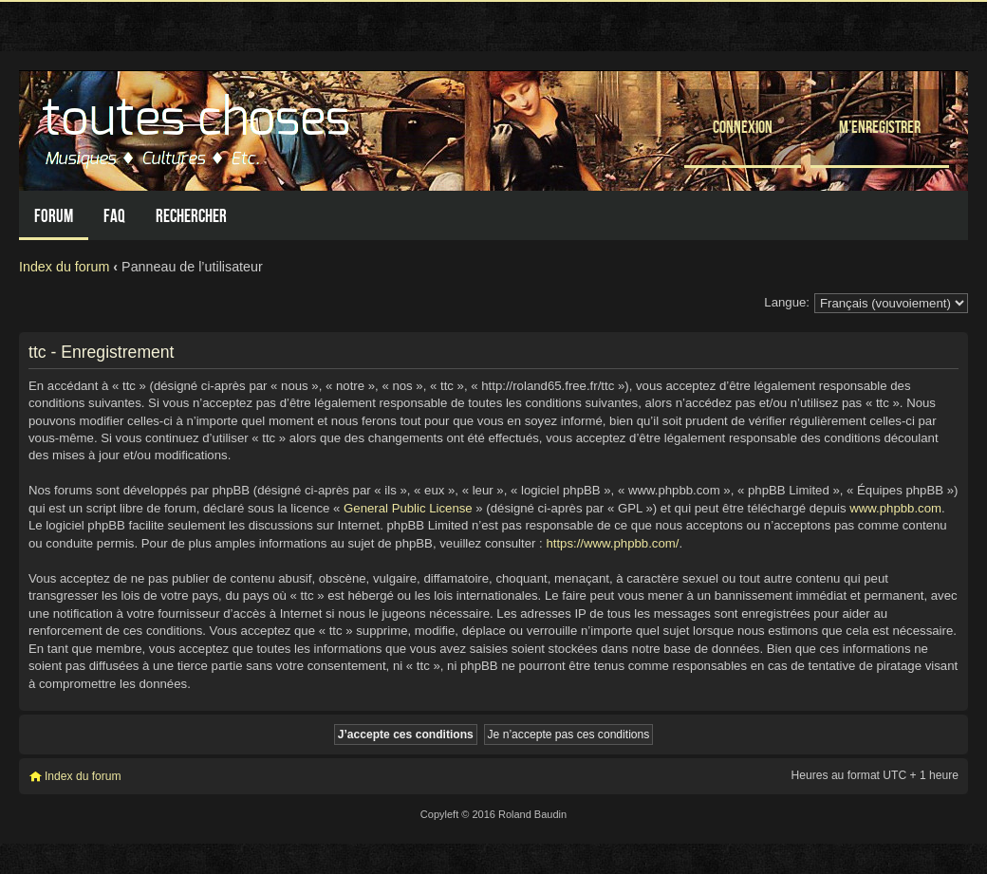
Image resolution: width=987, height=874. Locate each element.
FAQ (114, 216)
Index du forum (64, 266)
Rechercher (191, 216)
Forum (53, 216)
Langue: (787, 302)
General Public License (408, 508)
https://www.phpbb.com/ (612, 543)
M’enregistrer (880, 127)
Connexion (743, 127)
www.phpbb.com (895, 508)
